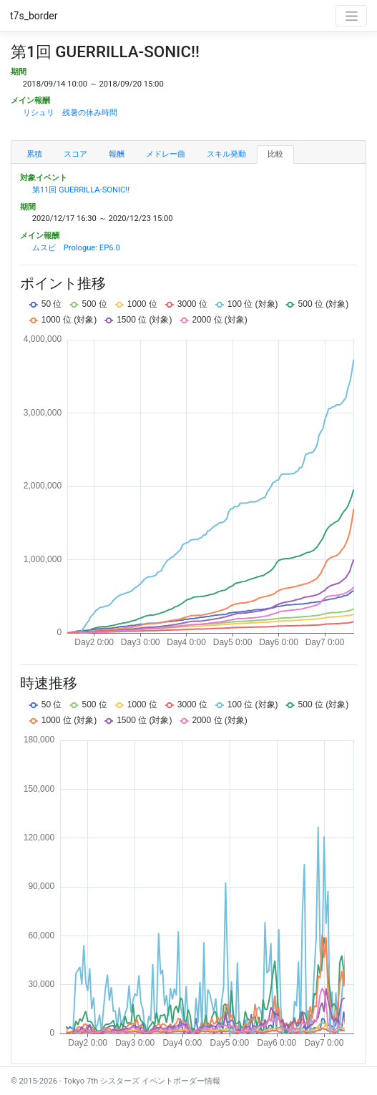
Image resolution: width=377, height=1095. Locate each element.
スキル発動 (226, 154)
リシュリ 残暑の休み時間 (70, 112)
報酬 (116, 154)
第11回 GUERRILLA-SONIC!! (80, 190)
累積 (34, 154)
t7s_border (34, 15)
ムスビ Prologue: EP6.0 (76, 247)
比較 (275, 154)
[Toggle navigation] (351, 15)
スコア (75, 154)
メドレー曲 (165, 154)
